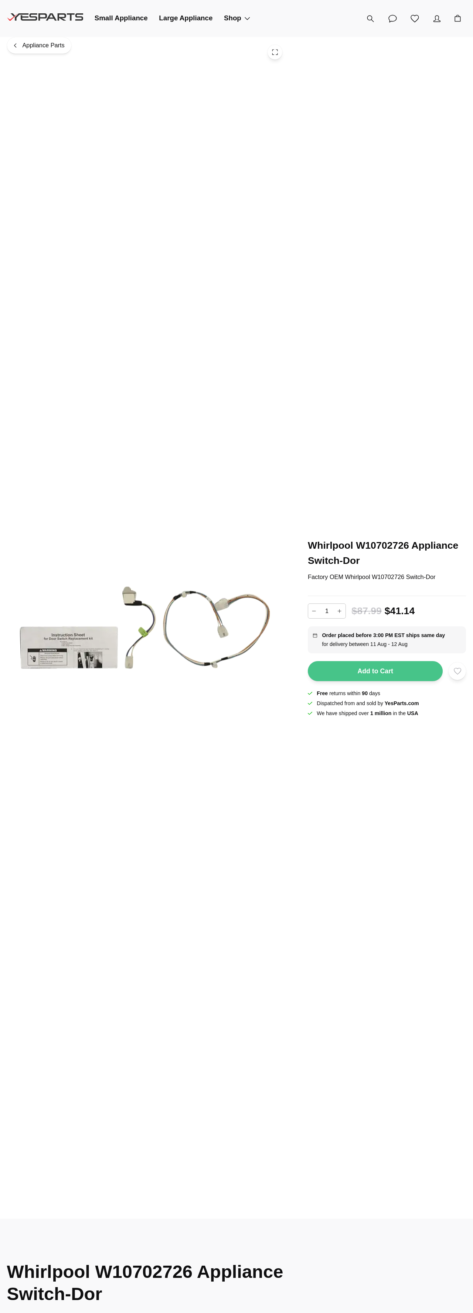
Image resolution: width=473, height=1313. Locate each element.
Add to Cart (375, 671)
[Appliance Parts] (39, 45)
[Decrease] (314, 611)
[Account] (437, 18)
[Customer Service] (392, 18)
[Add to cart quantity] (327, 610)
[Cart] (457, 18)
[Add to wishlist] (457, 671)
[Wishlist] (415, 18)
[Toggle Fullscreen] (275, 52)
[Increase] (339, 611)
